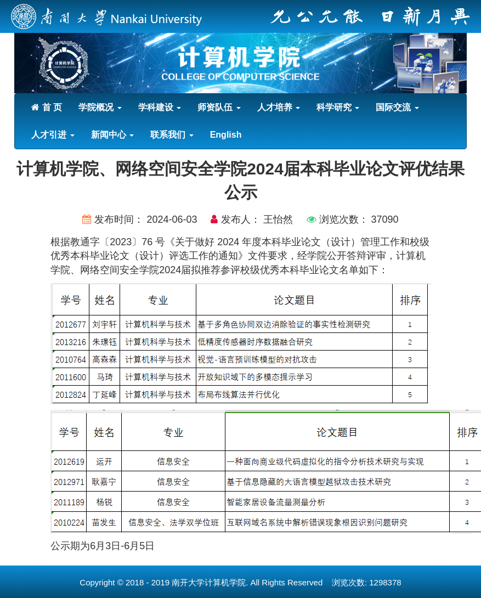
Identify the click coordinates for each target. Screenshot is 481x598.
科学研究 (337, 107)
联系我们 (171, 134)
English (226, 134)
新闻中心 (112, 134)
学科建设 (159, 107)
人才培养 (278, 107)
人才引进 (52, 134)
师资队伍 (218, 107)
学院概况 (99, 107)
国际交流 (397, 107)
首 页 (46, 107)
